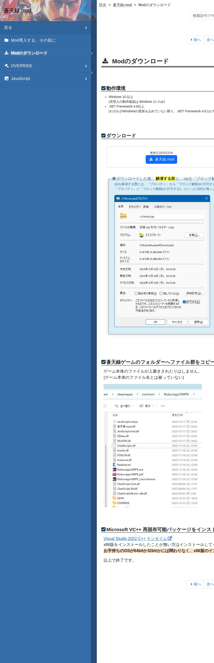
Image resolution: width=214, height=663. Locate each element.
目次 (102, 5)
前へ (195, 40)
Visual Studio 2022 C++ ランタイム (135, 538)
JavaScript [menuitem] (47, 78)
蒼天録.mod (122, 5)
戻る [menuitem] (47, 27)
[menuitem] (45, 40)
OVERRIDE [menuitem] (47, 66)
